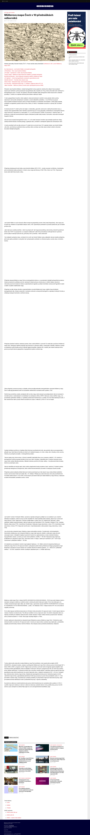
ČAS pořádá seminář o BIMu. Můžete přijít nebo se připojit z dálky (76, 64)
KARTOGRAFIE (12, 12)
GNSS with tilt (10, 815)
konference (28, 778)
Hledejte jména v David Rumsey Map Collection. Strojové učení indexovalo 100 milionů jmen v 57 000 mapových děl (57, 771)
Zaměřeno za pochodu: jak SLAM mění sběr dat (76, 57)
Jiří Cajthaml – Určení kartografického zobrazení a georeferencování (21, 78)
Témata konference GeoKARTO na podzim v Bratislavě (25, 781)
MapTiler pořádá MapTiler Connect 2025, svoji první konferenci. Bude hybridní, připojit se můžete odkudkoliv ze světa (26, 749)
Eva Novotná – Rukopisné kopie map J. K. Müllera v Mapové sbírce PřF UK (23, 83)
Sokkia (8, 805)
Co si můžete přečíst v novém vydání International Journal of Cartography (26, 790)
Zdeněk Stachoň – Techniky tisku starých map (16, 80)
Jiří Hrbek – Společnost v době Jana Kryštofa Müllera (18, 72)
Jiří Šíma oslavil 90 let (73, 54)
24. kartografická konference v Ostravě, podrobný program (56, 781)
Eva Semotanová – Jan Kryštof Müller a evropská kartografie (19, 69)
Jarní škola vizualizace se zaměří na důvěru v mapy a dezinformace (57, 748)
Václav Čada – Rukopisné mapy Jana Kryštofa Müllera (18, 81)
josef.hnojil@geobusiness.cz (12, 826)
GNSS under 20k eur (12, 812)
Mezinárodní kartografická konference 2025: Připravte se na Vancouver (57, 760)
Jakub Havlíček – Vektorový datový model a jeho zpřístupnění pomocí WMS (23, 85)
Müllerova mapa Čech (13, 737)
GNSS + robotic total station (14, 817)
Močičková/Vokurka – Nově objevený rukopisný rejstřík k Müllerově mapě (23, 76)
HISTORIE (6, 12)
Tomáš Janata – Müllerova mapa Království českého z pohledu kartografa (23, 74)
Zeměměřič (73, 52)
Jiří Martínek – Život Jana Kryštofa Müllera (15, 71)
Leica (8, 802)
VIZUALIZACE (59, 745)
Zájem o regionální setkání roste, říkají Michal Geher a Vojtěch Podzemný (77, 61)
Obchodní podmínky (7, 831)
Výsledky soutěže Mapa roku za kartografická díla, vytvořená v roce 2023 (26, 770)
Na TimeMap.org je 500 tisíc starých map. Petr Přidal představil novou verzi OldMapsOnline (26, 760)
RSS (7, 829)
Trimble (9, 808)
